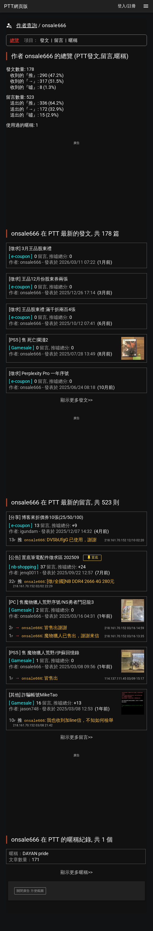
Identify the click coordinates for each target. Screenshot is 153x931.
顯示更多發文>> (76, 400)
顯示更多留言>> (76, 737)
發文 (44, 40)
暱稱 (73, 40)
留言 (58, 40)
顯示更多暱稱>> (76, 872)
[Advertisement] (76, 181)
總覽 (14, 40)
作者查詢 (26, 25)
